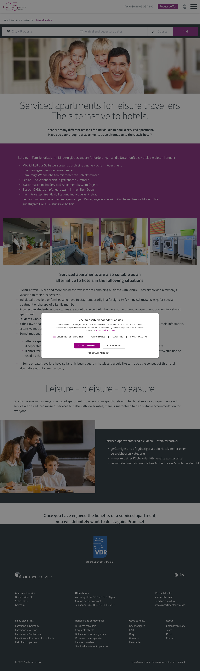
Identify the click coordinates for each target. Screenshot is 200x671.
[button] (100, 352)
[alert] (100, 335)
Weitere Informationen (106, 330)
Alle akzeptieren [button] (87, 345)
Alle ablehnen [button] (114, 345)
